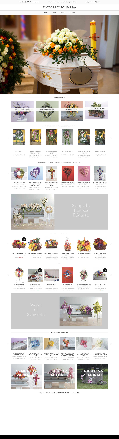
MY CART (94, 2)
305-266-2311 (36, 2)
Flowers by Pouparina (59, 7)
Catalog (53, 12)
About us (63, 12)
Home (45, 12)
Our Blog (72, 12)
